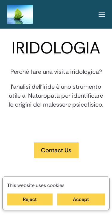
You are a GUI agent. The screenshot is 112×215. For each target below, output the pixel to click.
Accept (81, 199)
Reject (30, 199)
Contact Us (56, 150)
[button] (101, 14)
